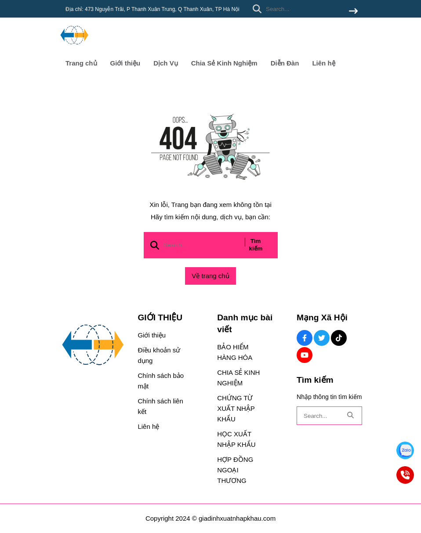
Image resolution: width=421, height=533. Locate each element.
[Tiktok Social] (339, 338)
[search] (303, 9)
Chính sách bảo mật (161, 381)
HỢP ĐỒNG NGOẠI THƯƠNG (235, 470)
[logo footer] (93, 345)
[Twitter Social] (322, 338)
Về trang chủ (210, 275)
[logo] (74, 48)
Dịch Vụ (165, 63)
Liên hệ (323, 63)
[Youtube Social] (304, 355)
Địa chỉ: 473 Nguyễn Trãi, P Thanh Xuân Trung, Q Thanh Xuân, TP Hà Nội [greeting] (152, 9)
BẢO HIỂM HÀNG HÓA (234, 352)
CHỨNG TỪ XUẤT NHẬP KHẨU (235, 408)
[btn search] (353, 11)
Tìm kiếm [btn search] (256, 245)
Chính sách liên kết (160, 406)
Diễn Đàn (285, 63)
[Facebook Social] (304, 338)
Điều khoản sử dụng (159, 355)
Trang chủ (81, 63)
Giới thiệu (125, 63)
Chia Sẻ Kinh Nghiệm (224, 63)
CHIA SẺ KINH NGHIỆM (238, 378)
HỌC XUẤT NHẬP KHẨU (236, 439)
